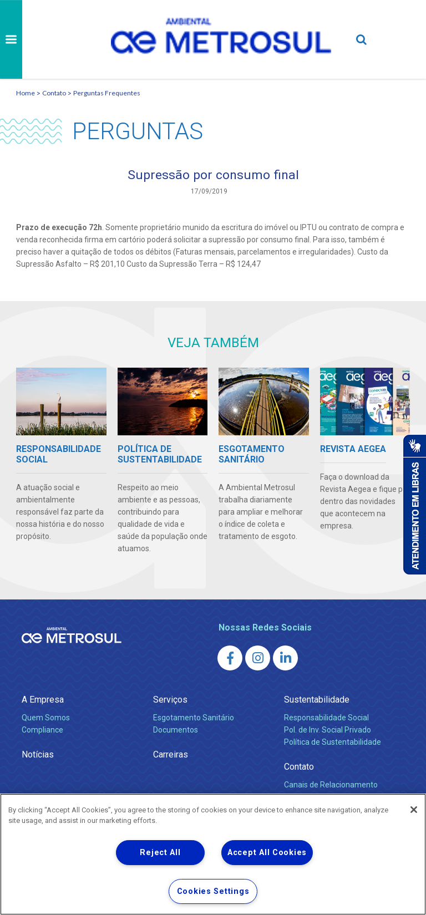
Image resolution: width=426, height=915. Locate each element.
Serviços (170, 700)
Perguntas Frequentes (106, 93)
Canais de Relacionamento (331, 785)
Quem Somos (46, 718)
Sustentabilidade (316, 700)
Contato (54, 93)
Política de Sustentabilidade (332, 742)
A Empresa (43, 700)
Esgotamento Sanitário (193, 718)
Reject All (160, 852)
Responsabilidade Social (326, 718)
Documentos (175, 730)
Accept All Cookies (267, 852)
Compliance (42, 730)
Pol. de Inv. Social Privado (327, 730)
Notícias (38, 755)
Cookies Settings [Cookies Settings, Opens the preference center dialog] (213, 891)
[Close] (414, 809)
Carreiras (170, 755)
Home (25, 93)
